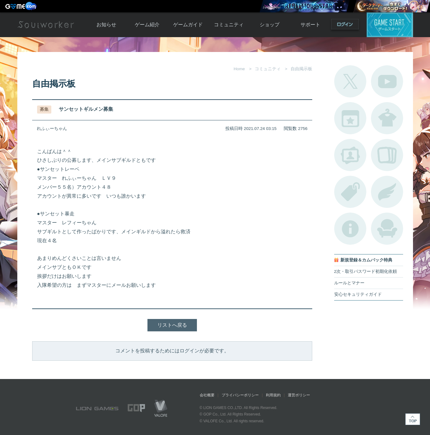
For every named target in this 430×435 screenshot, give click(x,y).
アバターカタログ (387, 118)
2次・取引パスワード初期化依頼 (365, 271)
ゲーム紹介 (147, 24)
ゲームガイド (188, 24)
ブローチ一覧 (387, 192)
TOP (412, 419)
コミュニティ (229, 24)
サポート (310, 24)
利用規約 (273, 395)
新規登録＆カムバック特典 (366, 260)
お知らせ (106, 24)
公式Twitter (350, 81)
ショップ (269, 24)
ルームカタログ (387, 229)
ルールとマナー (349, 283)
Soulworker (45, 24)
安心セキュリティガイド (358, 294)
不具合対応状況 (350, 229)
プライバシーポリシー (240, 395)
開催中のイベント (350, 118)
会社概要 (207, 395)
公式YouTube (387, 81)
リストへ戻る (172, 325)
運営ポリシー (299, 395)
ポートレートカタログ (350, 155)
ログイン (345, 25)
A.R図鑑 (387, 155)
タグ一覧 (350, 192)
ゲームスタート (390, 24)
